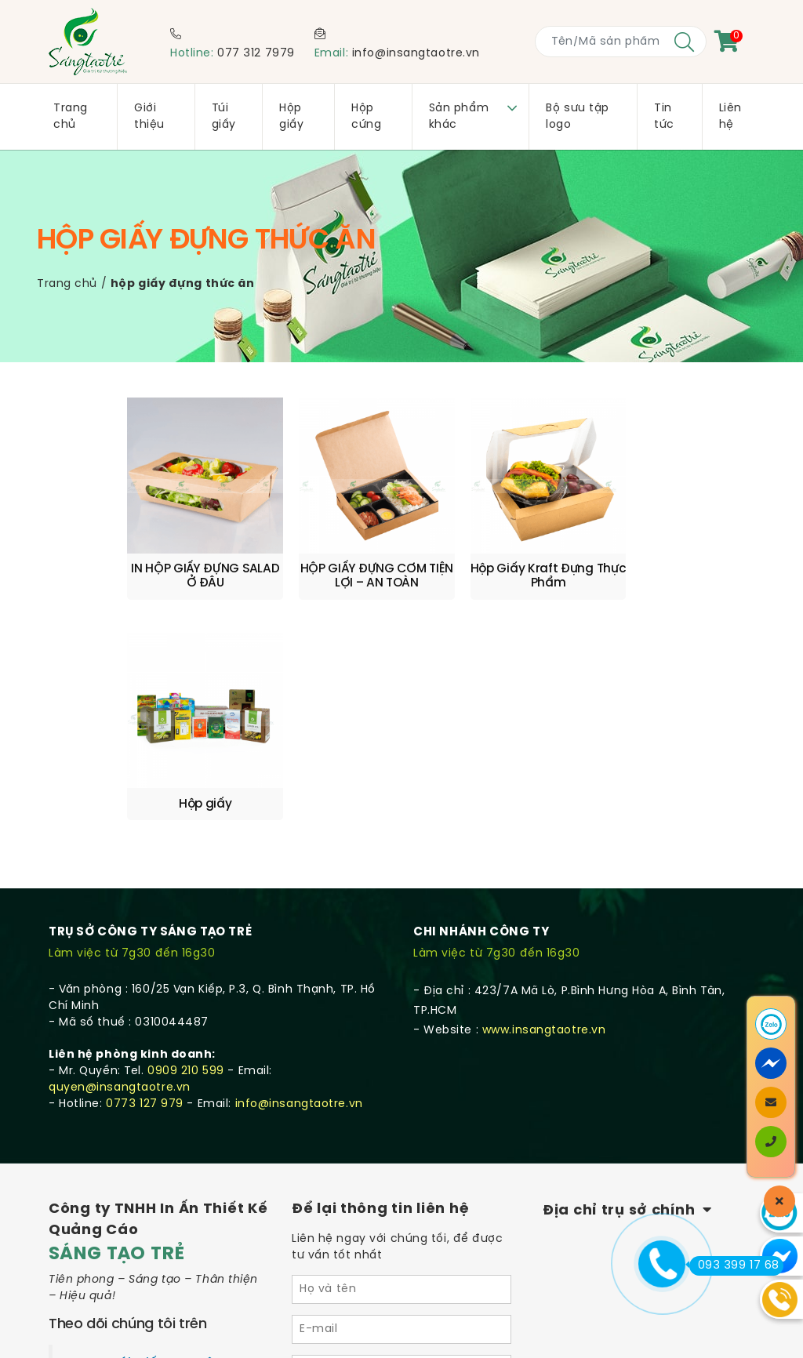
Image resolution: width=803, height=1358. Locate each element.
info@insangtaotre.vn (416, 54)
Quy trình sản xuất (103, 1205)
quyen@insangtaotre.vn (120, 846)
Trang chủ (67, 284)
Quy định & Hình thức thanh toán (146, 1225)
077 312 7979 (256, 54)
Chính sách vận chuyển (119, 1186)
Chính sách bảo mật (109, 1245)
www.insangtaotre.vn (544, 789)
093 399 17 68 (734, 1265)
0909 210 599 (185, 830)
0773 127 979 (144, 863)
